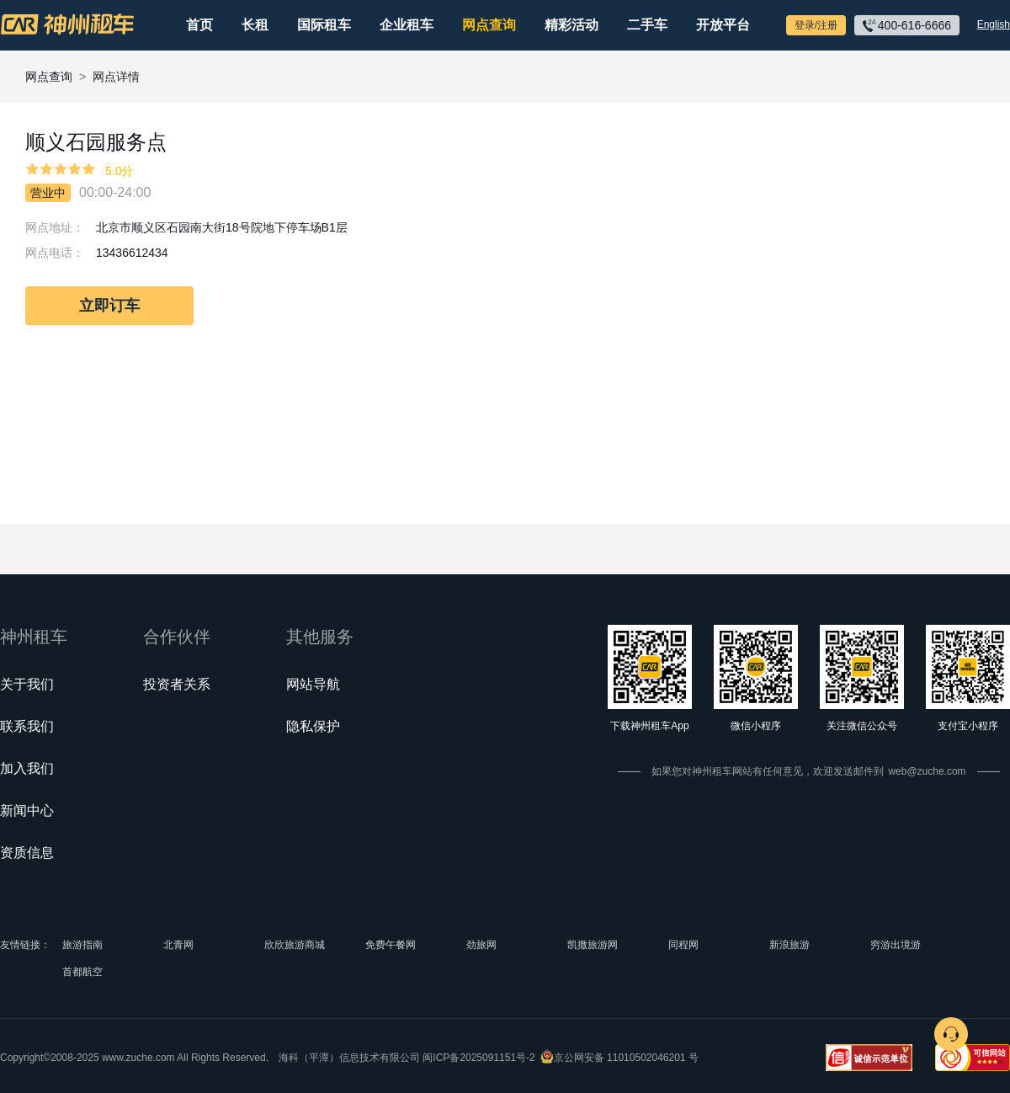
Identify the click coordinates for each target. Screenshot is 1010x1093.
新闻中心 (27, 810)
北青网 (178, 945)
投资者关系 (176, 684)
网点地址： (54, 227)
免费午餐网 (390, 945)
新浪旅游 (789, 945)
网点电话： (54, 252)
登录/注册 (816, 25)
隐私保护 (313, 726)
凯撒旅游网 (592, 945)
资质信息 (27, 852)
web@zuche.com (926, 771)
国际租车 (324, 25)
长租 (255, 25)
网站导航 (313, 684)
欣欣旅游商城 (294, 945)
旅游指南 (82, 945)
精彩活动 (571, 25)
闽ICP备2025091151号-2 (478, 1058)
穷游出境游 (895, 945)
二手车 (647, 25)
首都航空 (82, 972)
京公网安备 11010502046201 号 (626, 1058)
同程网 (683, 945)
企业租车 (406, 25)
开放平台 (723, 25)
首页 (199, 25)
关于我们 (27, 684)
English (993, 24)
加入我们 (27, 768)
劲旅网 (481, 945)
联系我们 (27, 726)
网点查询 (489, 25)
